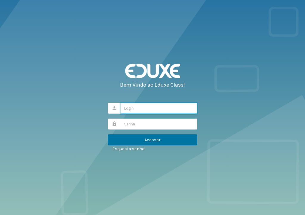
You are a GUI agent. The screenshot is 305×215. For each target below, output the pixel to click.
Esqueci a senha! (128, 148)
